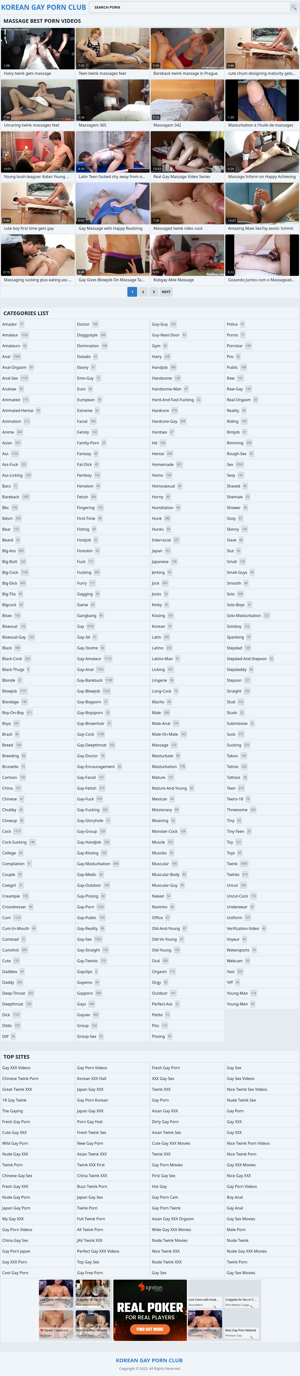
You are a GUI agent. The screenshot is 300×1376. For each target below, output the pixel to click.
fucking (89, 572)
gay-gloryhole (94, 820)
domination (92, 345)
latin (161, 637)
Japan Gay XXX (90, 1089)
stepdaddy (240, 669)
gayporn (89, 993)
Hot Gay (159, 1186)
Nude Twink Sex (241, 1100)
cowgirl (13, 885)
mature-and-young (173, 788)
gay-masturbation (98, 863)
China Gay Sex (15, 1240)
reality (237, 410)
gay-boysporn (93, 712)
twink (237, 863)
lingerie (163, 680)
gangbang (90, 615)
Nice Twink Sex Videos (247, 1089)
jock (160, 583)
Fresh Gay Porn (16, 1121)
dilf (9, 1036)
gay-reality (91, 928)
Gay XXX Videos (16, 1067)
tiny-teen (239, 831)
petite (161, 1014)
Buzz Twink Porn (92, 1186)
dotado (87, 356)
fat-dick (88, 464)
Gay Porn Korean (92, 1100)
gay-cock (91, 734)
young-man (242, 993)
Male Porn (236, 1229)
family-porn (92, 443)
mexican (163, 799)
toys (234, 853)
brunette (14, 766)
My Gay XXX (13, 1219)
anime (12, 432)
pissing (162, 1036)
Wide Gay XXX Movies (171, 1229)
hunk (161, 518)
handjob (164, 367)
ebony (86, 367)
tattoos (237, 777)
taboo (237, 755)
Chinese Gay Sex (17, 1175)
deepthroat (17, 1004)
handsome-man (170, 389)
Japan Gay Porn (16, 1208)
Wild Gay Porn (15, 1143)
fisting (87, 529)
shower (237, 507)
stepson (239, 680)
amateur (15, 335)
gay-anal (91, 669)
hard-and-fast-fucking (177, 399)
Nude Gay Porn (16, 1197)
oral (160, 960)
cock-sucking (19, 842)
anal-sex (15, 378)
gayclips (87, 971)
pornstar (239, 345)
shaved (237, 486)
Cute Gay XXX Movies (171, 1143)
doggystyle (92, 335)
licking (163, 669)
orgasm (164, 971)
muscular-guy (168, 885)
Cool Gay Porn (15, 1272)
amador (13, 324)
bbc (10, 507)
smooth (238, 583)
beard (11, 540)
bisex (11, 615)
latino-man (166, 658)
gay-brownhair (94, 723)
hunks (161, 529)
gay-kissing (92, 853)
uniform (239, 917)
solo (235, 594)
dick (11, 1014)
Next (166, 291)
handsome (166, 378)
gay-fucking (93, 809)
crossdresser (18, 907)
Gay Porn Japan (16, 1251)
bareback (16, 497)
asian (12, 443)
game (86, 604)
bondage (15, 702)
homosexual (167, 486)
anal (11, 356)
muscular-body (169, 874)
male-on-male (169, 734)
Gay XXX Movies (241, 1165)
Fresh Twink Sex (91, 1132)
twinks (238, 874)
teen (236, 788)
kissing (163, 615)
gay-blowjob (94, 691)
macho (162, 702)
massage (165, 745)
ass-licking (17, 475)
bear (11, 529)
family (87, 432)
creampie (15, 896)
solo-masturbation (248, 615)
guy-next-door (169, 335)
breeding (14, 755)
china (12, 788)
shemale (238, 497)
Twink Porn (12, 1165)
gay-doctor (91, 755)
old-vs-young (168, 939)
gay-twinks (92, 960)
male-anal (166, 723)
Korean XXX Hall (91, 1078)
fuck (86, 561)
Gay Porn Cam (165, 1197)
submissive (241, 723)
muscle (163, 842)
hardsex (163, 432)
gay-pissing (91, 896)
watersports (242, 950)
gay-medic (90, 874)
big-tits (12, 594)
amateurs (15, 345)
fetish (87, 497)
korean (162, 626)
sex (235, 464)
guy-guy (164, 324)
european (89, 399)
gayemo (88, 982)
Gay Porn (160, 1100)
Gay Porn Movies (167, 1165)
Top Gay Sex (88, 1262)
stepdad (239, 648)
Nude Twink (238, 1240)
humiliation (166, 507)
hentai (162, 453)
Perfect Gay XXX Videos (98, 1251)
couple (12, 874)
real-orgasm (242, 399)
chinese (13, 799)
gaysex (88, 1014)
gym (160, 345)
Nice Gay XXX (239, 1175)
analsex (13, 389)
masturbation (169, 766)
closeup (13, 820)
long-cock (165, 691)
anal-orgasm (18, 367)
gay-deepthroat (96, 745)
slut (234, 550)
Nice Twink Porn (241, 1154)
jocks (160, 594)
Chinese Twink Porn (20, 1078)
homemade (167, 464)
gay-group (91, 831)
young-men (241, 1004)
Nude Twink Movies (170, 1240)
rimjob (237, 432)
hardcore (165, 410)
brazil (11, 734)
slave (235, 540)
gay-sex (90, 939)
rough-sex (240, 453)
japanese (165, 561)
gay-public (91, 917)
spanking (239, 637)
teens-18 (239, 799)
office (161, 917)
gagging (88, 594)
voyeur (237, 939)
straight (239, 691)
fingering (90, 507)
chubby (13, 809)
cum (12, 917)
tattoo (237, 766)
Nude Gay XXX (15, 1154)
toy (234, 842)
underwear (241, 907)
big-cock (15, 572)
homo (162, 475)
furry (86, 583)
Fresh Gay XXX (15, 1186)
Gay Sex (159, 1272)
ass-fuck (14, 464)
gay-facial (91, 777)
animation (16, 421)
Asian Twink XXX (92, 1154)
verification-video (247, 928)
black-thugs (16, 669)
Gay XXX (234, 1121)
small (236, 561)
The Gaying (12, 1111)
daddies (13, 971)
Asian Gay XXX (165, 1111)
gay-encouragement (99, 766)
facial (87, 421)
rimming (240, 443)
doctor (88, 324)
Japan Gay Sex (90, 1197)
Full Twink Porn (91, 1219)
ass (10, 453)
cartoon (14, 777)
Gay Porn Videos (17, 1229)
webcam (238, 960)
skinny (237, 529)
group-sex (90, 1036)
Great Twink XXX (17, 1089)
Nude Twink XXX (167, 1262)
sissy (235, 518)
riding (237, 421)
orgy (160, 982)
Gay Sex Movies (241, 1219)
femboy (89, 475)
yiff (233, 982)
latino (162, 648)
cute (11, 960)
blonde (12, 680)
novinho (163, 907)
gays (86, 1004)
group (87, 1025)
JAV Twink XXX (90, 1240)
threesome (242, 809)
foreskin (88, 550)
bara (10, 486)
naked (161, 896)
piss (160, 1025)
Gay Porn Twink (166, 1208)
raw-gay (239, 389)
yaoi (235, 971)
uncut (237, 885)
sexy (235, 475)
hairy (161, 356)
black (11, 648)
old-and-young (170, 928)
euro (85, 389)
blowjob (15, 691)
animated (15, 399)
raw (235, 378)
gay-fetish (91, 788)
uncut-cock (242, 896)
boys (11, 723)
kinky (161, 604)
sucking (239, 745)
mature (163, 777)
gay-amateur (94, 658)
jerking (162, 572)
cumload (14, 939)
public (237, 367)
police (236, 324)
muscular (165, 863)
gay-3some (91, 648)
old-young (166, 950)
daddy (12, 982)
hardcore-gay (169, 421)
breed (12, 745)
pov (234, 356)
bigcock (13, 604)
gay (86, 626)
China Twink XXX (92, 1175)
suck (236, 734)
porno (236, 335)
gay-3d (87, 637)
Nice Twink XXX (166, 1251)
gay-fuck (90, 799)
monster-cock (169, 831)
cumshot (15, 950)
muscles (163, 853)
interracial (166, 540)
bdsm (12, 518)
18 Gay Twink (14, 1100)
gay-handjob (93, 842)
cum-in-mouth (19, 928)
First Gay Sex (164, 1175)
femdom (89, 486)
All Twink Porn (90, 1229)
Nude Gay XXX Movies (247, 1251)
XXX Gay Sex (163, 1078)
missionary (166, 809)
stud (235, 702)
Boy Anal (235, 1197)
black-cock (16, 658)
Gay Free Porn (90, 1272)
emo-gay (89, 378)
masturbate (166, 755)
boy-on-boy (17, 712)
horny (161, 497)
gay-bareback (95, 680)
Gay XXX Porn (14, 1262)
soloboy (239, 626)
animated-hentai (21, 410)
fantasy (88, 453)
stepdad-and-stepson (250, 658)
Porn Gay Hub (90, 1121)
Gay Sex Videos (240, 1078)
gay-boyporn (93, 702)
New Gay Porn (90, 1143)
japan (162, 550)
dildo (11, 1025)
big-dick (14, 583)
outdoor (164, 993)
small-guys (241, 572)
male (161, 712)
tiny (234, 820)
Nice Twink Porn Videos (248, 1143)
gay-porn (91, 907)
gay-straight (93, 950)
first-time (90, 518)
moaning (164, 820)
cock (12, 831)
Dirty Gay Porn (165, 1121)
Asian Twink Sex (166, 1132)
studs (236, 712)
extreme (88, 410)
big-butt (14, 561)
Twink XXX (161, 1089)
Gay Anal (235, 1208)
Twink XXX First (91, 1165)
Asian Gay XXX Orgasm (173, 1219)
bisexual (14, 626)
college (13, 853)
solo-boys (239, 604)
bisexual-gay (18, 637)
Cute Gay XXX (14, 1132)
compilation (17, 863)
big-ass (13, 550)
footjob (88, 540)
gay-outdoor (93, 885)
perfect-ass (166, 1004)
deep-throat (18, 993)
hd (159, 443)
